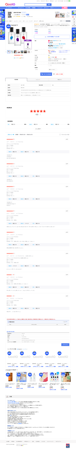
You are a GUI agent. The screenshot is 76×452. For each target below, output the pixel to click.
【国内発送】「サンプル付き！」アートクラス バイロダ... (51, 363)
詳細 (50, 53)
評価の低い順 (29, 134)
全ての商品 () (17, 14)
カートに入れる (46, 74)
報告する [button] (22, 57)
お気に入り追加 (58, 74)
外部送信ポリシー (27, 441)
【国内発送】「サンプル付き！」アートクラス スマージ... (38, 363)
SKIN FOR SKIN (17, 12)
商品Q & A (60, 79)
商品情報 (16, 79)
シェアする (17, 57)
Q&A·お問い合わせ (30, 16)
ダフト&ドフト (36, 24)
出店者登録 (37, 441)
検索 (49, 4)
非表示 (66, 321)
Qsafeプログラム (58, 441)
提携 (33, 441)
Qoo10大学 (43, 441)
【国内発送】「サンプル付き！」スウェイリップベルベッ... (25, 363)
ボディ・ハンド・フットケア (27, 21)
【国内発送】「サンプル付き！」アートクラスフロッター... (13, 363)
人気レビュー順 (11, 134)
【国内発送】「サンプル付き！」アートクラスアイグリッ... (63, 363)
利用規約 (12, 441)
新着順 (16, 134)
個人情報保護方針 (19, 441)
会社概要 (7, 441)
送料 (36, 57)
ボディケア (36, 21)
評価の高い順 (22, 134)
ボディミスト (41, 21)
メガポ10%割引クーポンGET (52, 37)
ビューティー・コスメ (17, 21)
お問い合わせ (65, 344)
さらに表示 (37, 128)
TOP (73, 43)
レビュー (38, 79)
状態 (10, 324)
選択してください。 (53, 69)
